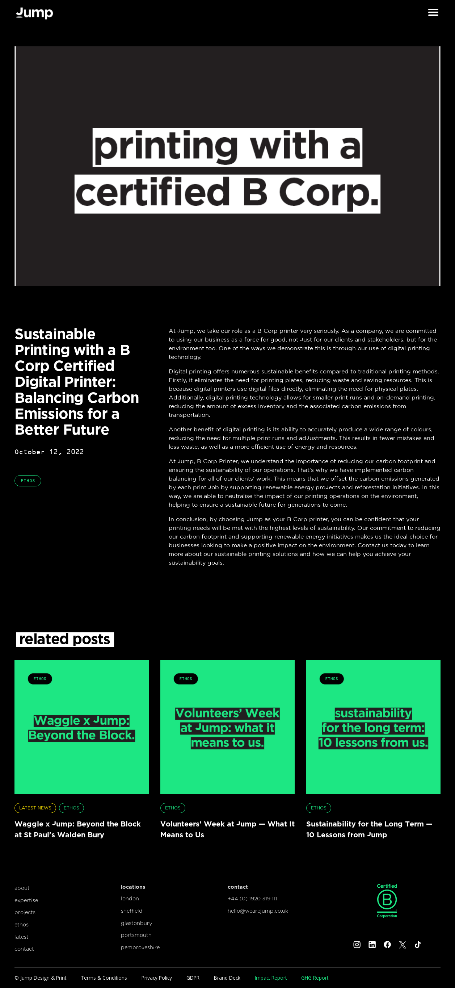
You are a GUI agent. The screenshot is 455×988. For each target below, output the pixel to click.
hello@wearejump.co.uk (258, 911)
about (22, 888)
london (130, 898)
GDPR (192, 977)
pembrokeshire (140, 947)
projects (24, 912)
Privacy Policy (157, 977)
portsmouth (136, 935)
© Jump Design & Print (40, 977)
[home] (34, 12)
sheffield (132, 911)
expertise (26, 900)
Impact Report (271, 977)
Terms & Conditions (104, 977)
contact (24, 949)
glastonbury (136, 923)
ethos (21, 924)
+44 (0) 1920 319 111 (252, 898)
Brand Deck (227, 977)
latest (21, 937)
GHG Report (314, 977)
